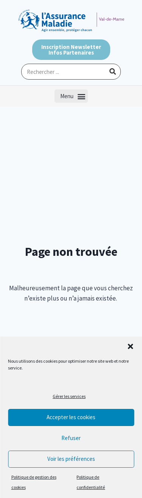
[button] (130, 346)
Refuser (71, 438)
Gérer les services (69, 396)
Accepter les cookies (71, 417)
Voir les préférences (71, 458)
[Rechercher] (112, 71)
